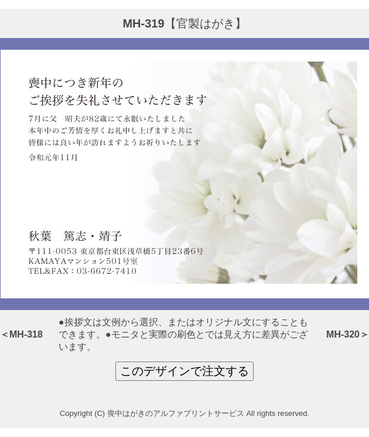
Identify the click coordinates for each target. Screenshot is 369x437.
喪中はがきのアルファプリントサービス (175, 413)
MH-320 (343, 334)
